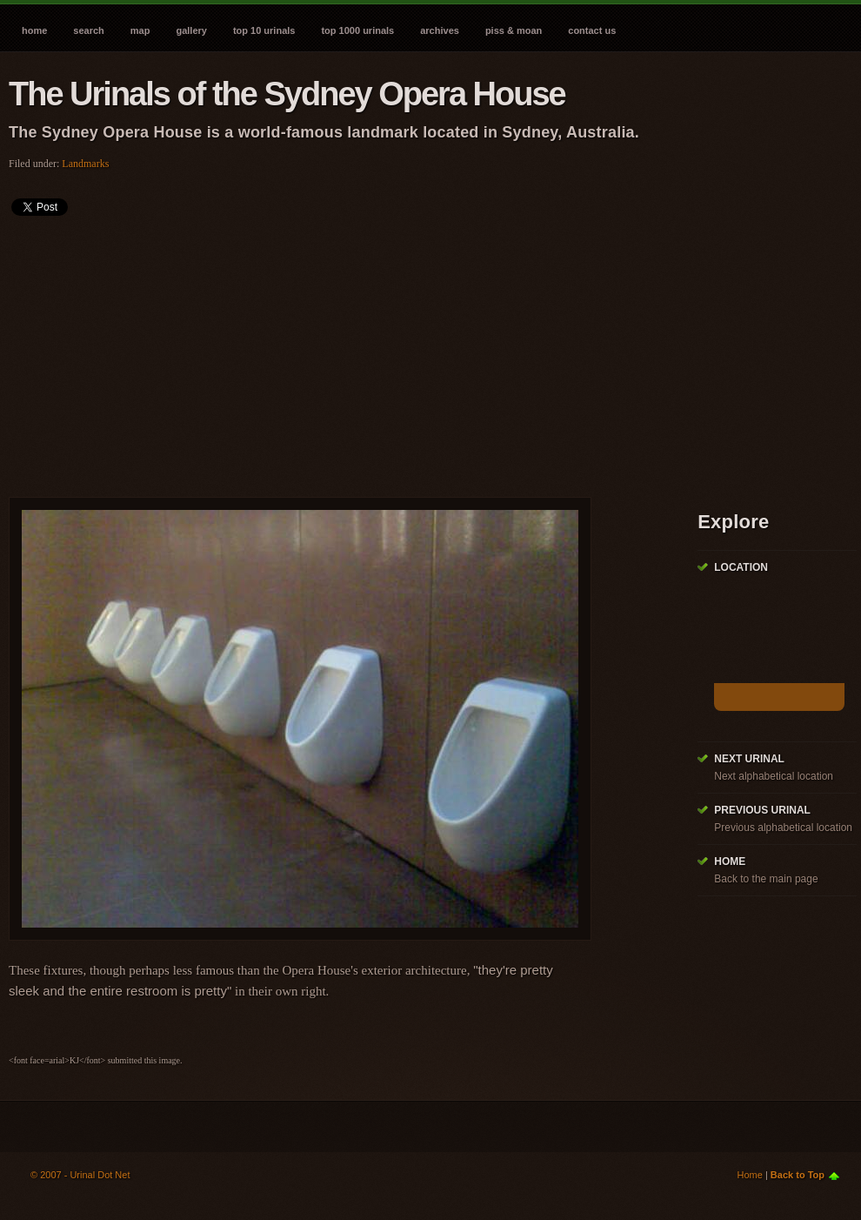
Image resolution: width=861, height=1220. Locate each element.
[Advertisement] (302, 351)
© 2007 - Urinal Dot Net (80, 1175)
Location (741, 567)
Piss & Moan (513, 30)
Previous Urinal (762, 810)
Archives (439, 30)
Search (88, 30)
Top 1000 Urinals (357, 30)
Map (140, 30)
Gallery (191, 30)
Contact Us (592, 30)
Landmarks (85, 164)
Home (34, 30)
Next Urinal (749, 759)
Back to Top (797, 1175)
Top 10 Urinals (264, 30)
